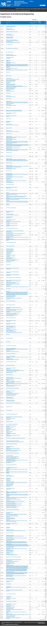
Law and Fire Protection (9, 392)
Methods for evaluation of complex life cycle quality (13, 435)
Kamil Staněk (19, 102)
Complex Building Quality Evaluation (11, 242)
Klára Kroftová (12, 370)
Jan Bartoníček (8, 370)
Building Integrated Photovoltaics (10, 88)
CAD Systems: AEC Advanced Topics (11, 207)
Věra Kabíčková (25, 141)
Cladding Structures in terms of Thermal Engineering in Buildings (15, 230)
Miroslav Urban (18, 569)
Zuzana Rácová (8, 150)
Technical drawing (8, 586)
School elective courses (23, 8)
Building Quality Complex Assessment (11, 115)
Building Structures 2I (9, 158)
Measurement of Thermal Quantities (11, 429)
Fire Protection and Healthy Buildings (11, 348)
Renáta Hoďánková (12, 42)
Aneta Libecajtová (8, 332)
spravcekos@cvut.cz (41, 623)
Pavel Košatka (23, 567)
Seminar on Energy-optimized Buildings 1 (11, 523)
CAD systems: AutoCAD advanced (10, 219)
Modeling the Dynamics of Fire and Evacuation (12, 440)
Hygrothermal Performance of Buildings (11, 371)
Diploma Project (8, 285)
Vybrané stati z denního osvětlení (10, 615)
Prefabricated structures (9, 485)
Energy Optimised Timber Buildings (11, 296)
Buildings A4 (8, 200)
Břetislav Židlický (12, 546)
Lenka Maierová (8, 29)
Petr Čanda (15, 142)
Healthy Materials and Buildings (10, 365)
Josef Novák (21, 548)
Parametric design (8, 475)
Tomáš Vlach (17, 176)
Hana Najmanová (17, 40)
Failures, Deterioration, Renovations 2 (11, 329)
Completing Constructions (9, 232)
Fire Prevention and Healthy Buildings (11, 345)
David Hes (18, 141)
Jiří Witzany (21, 294)
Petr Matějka (10, 87)
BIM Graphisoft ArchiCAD (9, 54)
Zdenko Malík (7, 102)
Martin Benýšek (8, 520)
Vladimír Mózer (12, 40)
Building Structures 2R (9, 162)
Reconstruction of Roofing (9, 512)
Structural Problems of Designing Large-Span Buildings (13, 556)
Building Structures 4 (9, 179)
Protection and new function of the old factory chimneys (13, 499)
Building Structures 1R (9, 143)
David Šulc (16, 570)
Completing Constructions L (10, 236)
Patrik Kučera (16, 193)
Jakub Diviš (7, 372)
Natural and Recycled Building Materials (11, 457)
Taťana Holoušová (24, 566)
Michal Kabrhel (11, 530)
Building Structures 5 (9, 181)
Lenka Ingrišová (22, 144)
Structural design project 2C (10, 571)
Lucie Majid (11, 79)
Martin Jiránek (18, 64)
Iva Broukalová (8, 544)
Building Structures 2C (9, 152)
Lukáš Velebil (11, 492)
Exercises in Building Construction (10, 304)
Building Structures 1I (9, 140)
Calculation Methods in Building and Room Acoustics (13, 221)
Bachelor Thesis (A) (8, 75)
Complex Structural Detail (9, 248)
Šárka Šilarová (8, 66)
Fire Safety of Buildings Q (9, 358)
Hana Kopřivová (8, 217)
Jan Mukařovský (26, 198)
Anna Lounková (22, 64)
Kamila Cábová (8, 40)
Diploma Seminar (8, 288)
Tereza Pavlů (10, 160)
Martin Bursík (7, 233)
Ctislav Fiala (7, 64)
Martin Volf (7, 116)
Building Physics (8, 90)
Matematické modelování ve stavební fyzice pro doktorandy (14, 416)
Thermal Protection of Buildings (10, 605)
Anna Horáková (14, 541)
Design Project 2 (8, 264)
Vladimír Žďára (13, 168)
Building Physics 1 (8, 95)
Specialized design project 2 (10, 535)
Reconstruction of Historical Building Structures (12, 506)
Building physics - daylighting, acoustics (11, 187)
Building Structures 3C (9, 173)
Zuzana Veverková (11, 573)
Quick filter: (34, 19)
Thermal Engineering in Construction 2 (11, 601)
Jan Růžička (17, 79)
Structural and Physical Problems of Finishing (12, 561)
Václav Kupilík (17, 292)
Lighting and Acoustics (9, 397)
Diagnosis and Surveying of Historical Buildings (12, 274)
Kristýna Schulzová (17, 42)
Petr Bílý (7, 541)
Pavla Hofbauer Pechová (17, 497)
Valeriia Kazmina (22, 497)
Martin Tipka (14, 569)
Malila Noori (26, 64)
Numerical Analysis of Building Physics (11, 464)
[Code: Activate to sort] (3, 22)
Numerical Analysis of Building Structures (11, 467)
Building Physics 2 (8, 104)
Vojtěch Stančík (26, 542)
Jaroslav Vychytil (12, 26)
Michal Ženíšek (25, 482)
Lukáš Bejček (7, 141)
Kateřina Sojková (8, 220)
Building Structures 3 (9, 170)
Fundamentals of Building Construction (11, 361)
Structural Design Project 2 (9, 550)
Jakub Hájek (14, 144)
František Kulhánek (8, 231)
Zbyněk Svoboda (11, 65)
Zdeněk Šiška (13, 570)
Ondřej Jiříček (8, 539)
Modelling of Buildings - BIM (10, 446)
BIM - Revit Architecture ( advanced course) (12, 48)
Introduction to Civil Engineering (10, 390)
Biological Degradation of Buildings (11, 80)
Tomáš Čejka (26, 65)
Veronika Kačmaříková (15, 149)
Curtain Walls (8, 254)
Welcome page (2, 10)
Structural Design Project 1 (9, 547)
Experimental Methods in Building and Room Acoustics (13, 307)
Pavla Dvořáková (18, 565)
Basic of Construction (9, 78)
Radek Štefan (15, 492)
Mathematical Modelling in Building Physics (12, 424)
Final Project (8, 334)
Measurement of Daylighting (10, 427)
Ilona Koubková (23, 520)
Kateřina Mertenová (8, 62)
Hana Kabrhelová (10, 567)
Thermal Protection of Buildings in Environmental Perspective (14, 609)
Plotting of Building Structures (10, 481)
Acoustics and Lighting (9, 28)
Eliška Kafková (21, 159)
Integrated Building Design (9, 374)
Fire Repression (8, 350)
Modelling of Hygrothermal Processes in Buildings (12, 448)
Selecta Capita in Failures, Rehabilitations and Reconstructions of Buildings (16, 514)
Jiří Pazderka (25, 149)
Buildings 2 (7, 195)
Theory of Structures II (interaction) (11, 593)
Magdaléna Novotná (24, 193)
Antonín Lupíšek (8, 113)
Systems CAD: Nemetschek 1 (10, 578)
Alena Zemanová (15, 573)
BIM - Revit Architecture (9, 41)
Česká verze (44, 8)
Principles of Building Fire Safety (10, 488)
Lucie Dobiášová (8, 572)
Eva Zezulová (19, 65)
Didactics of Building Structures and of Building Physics (13, 277)
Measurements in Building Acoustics (11, 433)
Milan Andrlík (7, 497)
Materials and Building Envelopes (10, 418)
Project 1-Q (7, 493)
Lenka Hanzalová (11, 64)
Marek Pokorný (8, 349)
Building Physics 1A (8, 98)
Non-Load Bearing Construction (10, 459)
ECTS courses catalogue (32, 8)
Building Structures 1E (9, 138)
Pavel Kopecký (11, 233)
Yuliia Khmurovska (22, 541)
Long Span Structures (9, 406)
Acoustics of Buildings (9, 34)
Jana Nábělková (12, 351)
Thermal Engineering (9, 596)
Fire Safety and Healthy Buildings (10, 356)
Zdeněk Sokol (8, 492)
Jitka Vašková (21, 569)
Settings (39, 8)
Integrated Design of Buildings (10, 382)
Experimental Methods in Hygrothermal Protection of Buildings (14, 309)
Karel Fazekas (15, 86)
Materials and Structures (9, 421)
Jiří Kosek (7, 622)
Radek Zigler (23, 65)
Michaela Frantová (21, 544)
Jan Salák (22, 542)
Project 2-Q (7, 496)
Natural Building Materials (9, 455)
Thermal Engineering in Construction (11, 598)
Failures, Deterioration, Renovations (11, 317)
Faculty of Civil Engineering (10, 10)
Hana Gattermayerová (12, 131)
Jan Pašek (20, 286)
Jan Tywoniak (14, 313)
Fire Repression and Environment (10, 353)
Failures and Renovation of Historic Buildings (12, 314)
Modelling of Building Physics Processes (11, 443)
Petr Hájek (15, 64)
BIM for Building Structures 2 (10, 57)
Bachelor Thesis (8, 63)
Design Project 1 (8, 261)
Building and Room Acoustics (10, 184)
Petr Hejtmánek (8, 359)
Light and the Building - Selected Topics (11, 394)
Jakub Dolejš (14, 544)
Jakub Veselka (8, 58)
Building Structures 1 (9, 130)
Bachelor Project (8, 60)
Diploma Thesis (8, 291)
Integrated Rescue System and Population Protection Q (13, 385)
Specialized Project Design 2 (10, 532)
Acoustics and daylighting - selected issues (12, 31)
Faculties (17, 8)
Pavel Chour (7, 42)
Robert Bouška (8, 86)
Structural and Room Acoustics (10, 563)
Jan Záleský (25, 548)
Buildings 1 (7, 192)
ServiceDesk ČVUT (40, 622)
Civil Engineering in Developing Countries (11, 223)
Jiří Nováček (7, 26)
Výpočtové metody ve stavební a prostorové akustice (13, 617)
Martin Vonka (10, 137)
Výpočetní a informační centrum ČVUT (11, 624)
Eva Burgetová (8, 131)
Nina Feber (17, 544)
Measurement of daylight (9, 431)
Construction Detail (8, 252)
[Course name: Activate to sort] (17, 22)
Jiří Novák (22, 149)
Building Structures (8, 118)
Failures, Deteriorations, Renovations (11, 331)
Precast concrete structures (10, 483)
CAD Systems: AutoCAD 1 (9, 211)
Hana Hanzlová (16, 566)
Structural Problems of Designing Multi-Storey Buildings (13, 559)
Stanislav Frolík (19, 86)
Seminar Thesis (8, 519)
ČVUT (19, 622)
